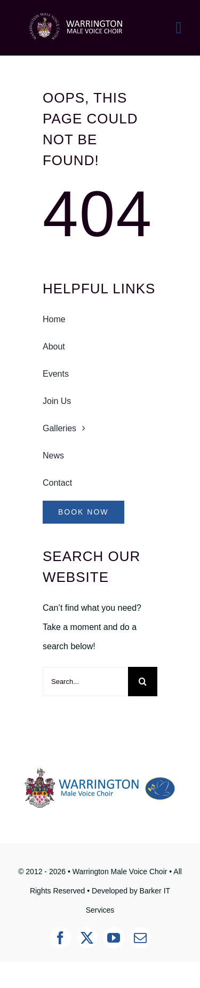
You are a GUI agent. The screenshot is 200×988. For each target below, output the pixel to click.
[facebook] (60, 937)
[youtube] (113, 937)
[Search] (142, 681)
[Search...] (85, 681)
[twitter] (87, 937)
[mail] (140, 937)
